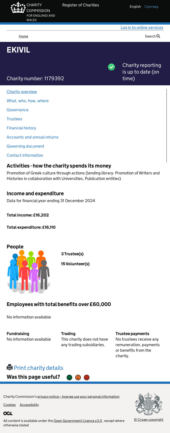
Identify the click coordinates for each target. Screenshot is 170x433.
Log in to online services (142, 27)
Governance (18, 109)
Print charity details (35, 367)
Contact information (25, 155)
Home (23, 36)
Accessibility (29, 405)
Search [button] (152, 36)
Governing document (25, 146)
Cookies (9, 405)
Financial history (21, 128)
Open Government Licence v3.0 (78, 421)
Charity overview (22, 91)
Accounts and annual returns (33, 137)
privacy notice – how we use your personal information (78, 396)
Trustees (14, 118)
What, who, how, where (28, 100)
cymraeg (151, 6)
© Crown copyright (148, 419)
